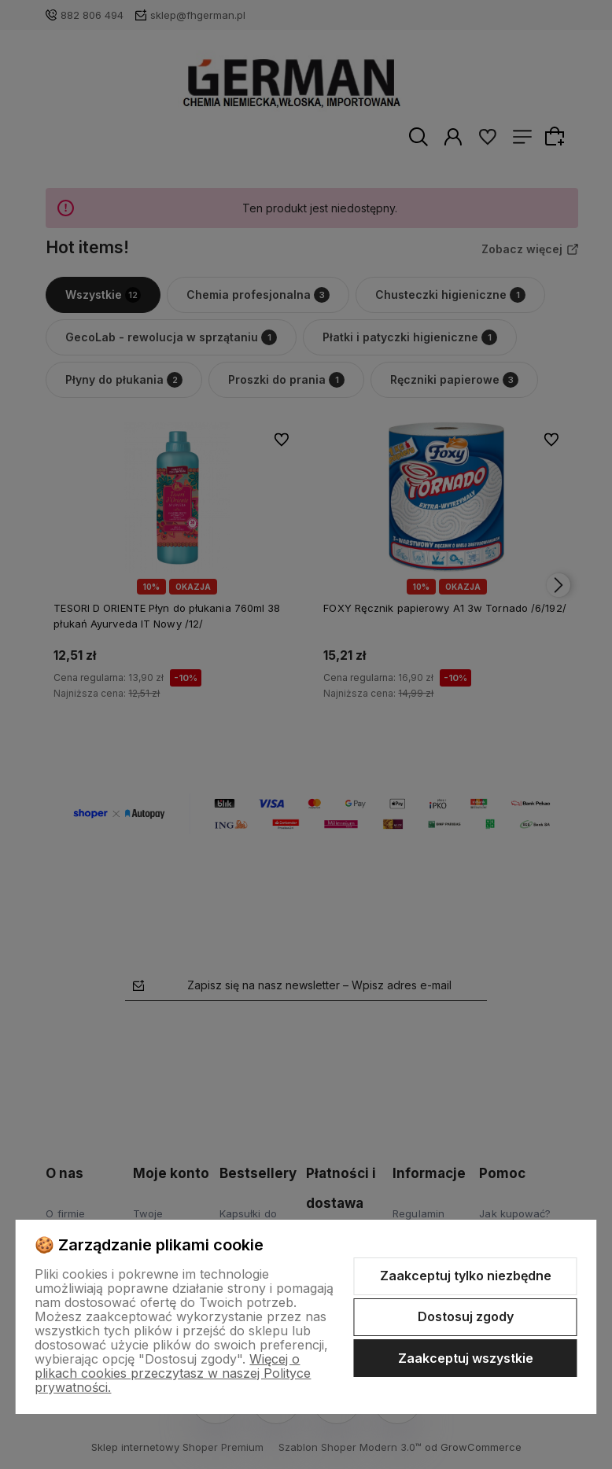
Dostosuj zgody (466, 1316)
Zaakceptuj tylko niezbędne (465, 1275)
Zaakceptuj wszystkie (465, 1358)
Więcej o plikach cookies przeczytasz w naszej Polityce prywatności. (173, 1373)
